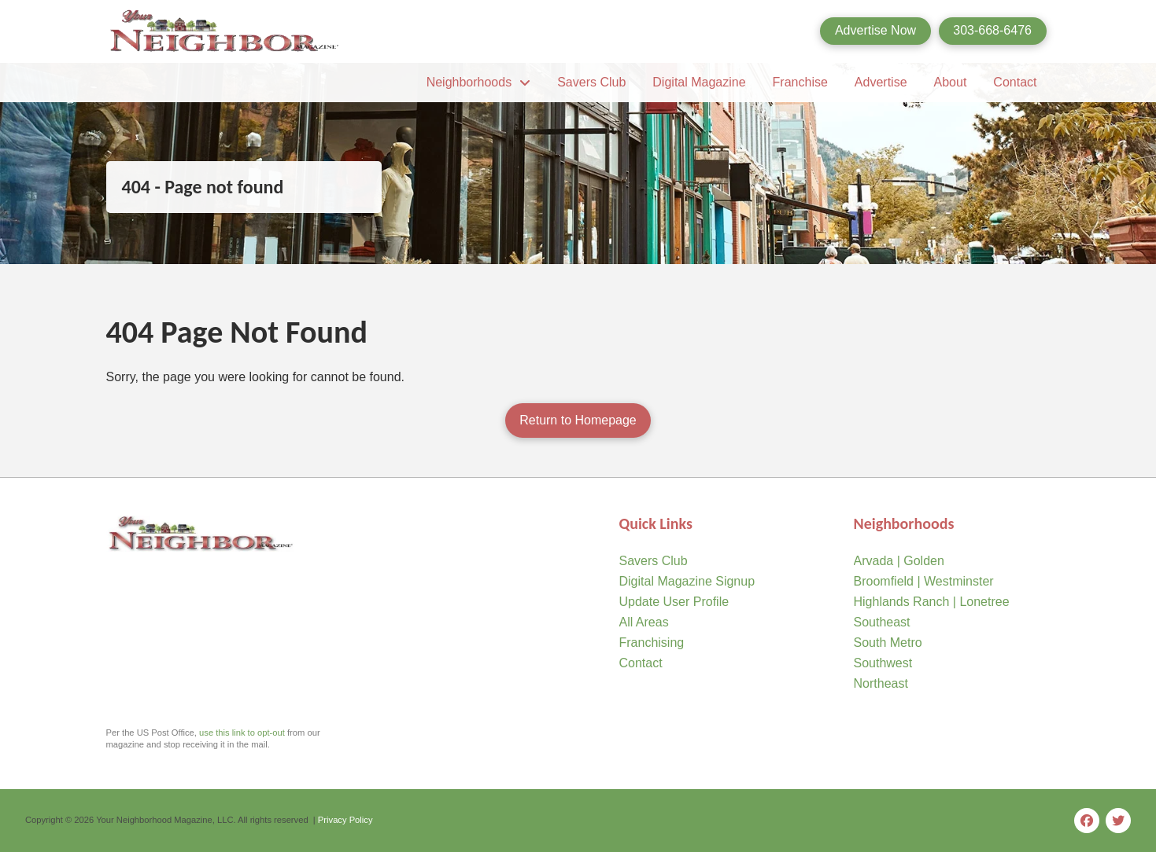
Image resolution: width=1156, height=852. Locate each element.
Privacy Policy (345, 819)
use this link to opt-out (242, 732)
